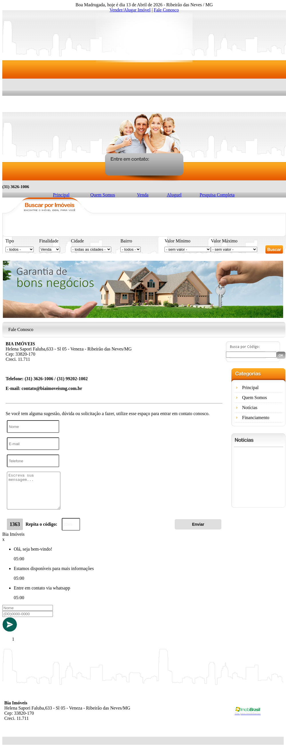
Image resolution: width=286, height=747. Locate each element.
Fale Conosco (166, 9)
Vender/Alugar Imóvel (130, 9)
